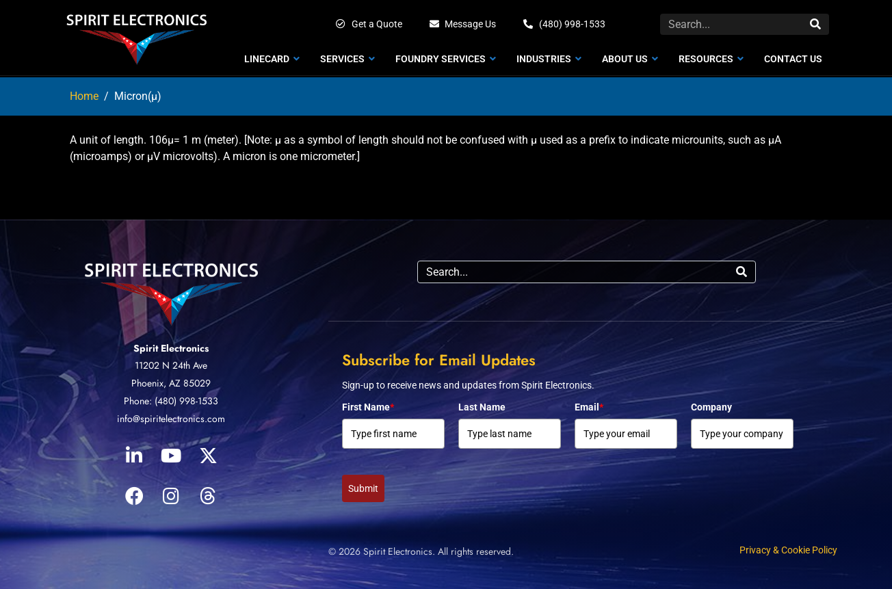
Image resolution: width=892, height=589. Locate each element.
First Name (368, 407)
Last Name (482, 407)
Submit (363, 488)
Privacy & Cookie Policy (788, 550)
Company (711, 407)
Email (589, 407)
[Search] (815, 24)
